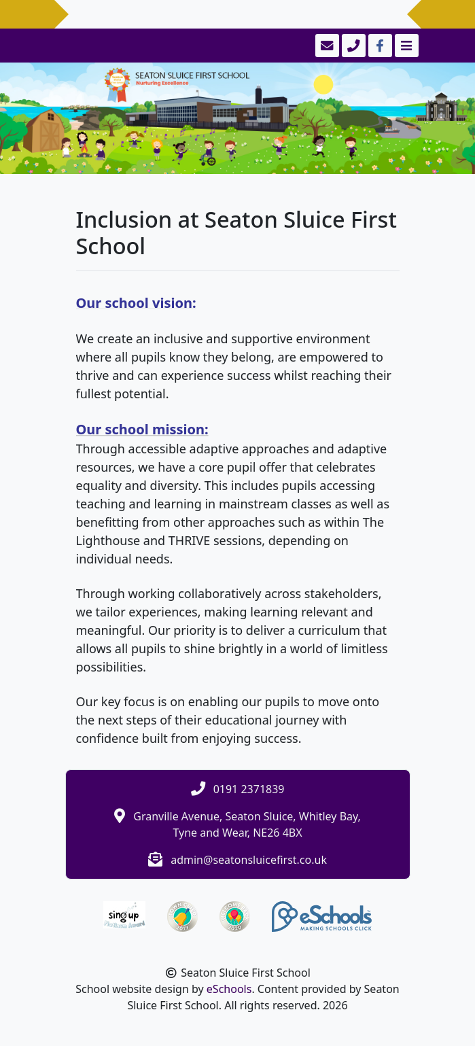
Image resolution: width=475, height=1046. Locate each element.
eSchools (229, 988)
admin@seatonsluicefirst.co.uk (249, 859)
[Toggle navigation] (405, 45)
